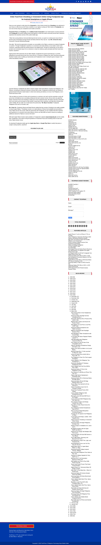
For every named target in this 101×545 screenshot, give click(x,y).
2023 (71, 281)
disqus (57, 142)
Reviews (47, 13)
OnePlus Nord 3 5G (73, 163)
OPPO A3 (70, 134)
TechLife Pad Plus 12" (73, 189)
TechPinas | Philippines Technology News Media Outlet (55, 543)
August (73, 303)
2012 (71, 509)
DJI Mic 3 (70, 187)
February (73, 502)
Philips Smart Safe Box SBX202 (76, 59)
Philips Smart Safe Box (74, 74)
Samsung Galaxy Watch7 (74, 192)
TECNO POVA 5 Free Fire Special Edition (78, 168)
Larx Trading (71, 89)
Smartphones (35, 13)
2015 (71, 294)
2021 (71, 285)
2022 (71, 283)
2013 (71, 507)
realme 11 (70, 173)
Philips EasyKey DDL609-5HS (75, 63)
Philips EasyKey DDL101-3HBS (76, 58)
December (74, 296)
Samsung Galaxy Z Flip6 (74, 137)
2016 (71, 293)
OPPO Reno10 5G (73, 160)
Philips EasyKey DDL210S (75, 83)
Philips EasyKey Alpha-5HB (75, 71)
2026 (71, 277)
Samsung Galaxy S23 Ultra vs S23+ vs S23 (79, 265)
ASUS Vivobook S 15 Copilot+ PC (76, 191)
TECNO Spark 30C (73, 128)
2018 (71, 290)
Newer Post (13, 137)
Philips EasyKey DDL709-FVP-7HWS (77, 87)
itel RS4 (70, 144)
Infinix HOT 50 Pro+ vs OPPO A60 (76, 129)
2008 (71, 515)
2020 (71, 286)
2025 (71, 278)
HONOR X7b (71, 151)
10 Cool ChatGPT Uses (74, 246)
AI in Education (72, 247)
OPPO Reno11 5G (73, 153)
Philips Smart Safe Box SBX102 (76, 52)
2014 (71, 506)
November (74, 298)
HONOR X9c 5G (72, 126)
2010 (71, 512)
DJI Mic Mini (71, 195)
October (73, 299)
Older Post (61, 137)
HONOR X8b (71, 152)
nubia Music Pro (72, 122)
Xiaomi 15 (70, 121)
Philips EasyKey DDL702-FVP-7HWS (77, 51)
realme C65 (71, 140)
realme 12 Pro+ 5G (73, 149)
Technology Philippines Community (71, 13)
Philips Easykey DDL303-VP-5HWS (77, 78)
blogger (62, 142)
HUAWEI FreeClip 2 (73, 184)
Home (11, 13)
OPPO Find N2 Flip (73, 266)
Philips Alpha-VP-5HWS (74, 86)
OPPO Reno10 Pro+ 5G (74, 159)
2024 (71, 280)
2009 (71, 514)
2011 (71, 511)
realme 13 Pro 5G (72, 133)
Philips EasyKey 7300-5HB (75, 77)
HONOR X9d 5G (72, 120)
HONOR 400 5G (72, 124)
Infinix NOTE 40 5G (73, 141)
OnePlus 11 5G (72, 161)
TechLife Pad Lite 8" (73, 188)
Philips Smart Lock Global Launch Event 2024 (79, 62)
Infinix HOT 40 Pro (73, 175)
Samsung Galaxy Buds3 (74, 193)
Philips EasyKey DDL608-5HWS (76, 73)
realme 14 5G (71, 125)
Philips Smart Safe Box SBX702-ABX (77, 69)
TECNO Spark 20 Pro (73, 169)
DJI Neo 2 (70, 185)
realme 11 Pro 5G (72, 172)
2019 (71, 288)
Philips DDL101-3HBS (73, 79)
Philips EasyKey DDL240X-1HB (76, 60)
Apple (28, 13)
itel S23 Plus (71, 148)
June (72, 306)
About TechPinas (19, 13)
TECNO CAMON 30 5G (74, 145)
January (73, 504)
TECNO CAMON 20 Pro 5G (75, 171)
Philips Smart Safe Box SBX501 (76, 48)
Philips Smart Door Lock (74, 75)
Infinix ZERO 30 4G (73, 176)
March (73, 311)
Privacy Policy (55, 13)
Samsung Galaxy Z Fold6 (74, 136)
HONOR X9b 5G (72, 155)
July (72, 304)
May (72, 307)
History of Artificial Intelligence (75, 245)
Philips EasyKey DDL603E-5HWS (76, 81)
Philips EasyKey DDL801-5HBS (76, 54)
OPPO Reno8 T (72, 165)
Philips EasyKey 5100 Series (75, 82)
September (74, 301)
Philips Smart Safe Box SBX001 (76, 70)
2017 (71, 291)
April (72, 309)
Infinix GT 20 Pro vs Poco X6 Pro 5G (77, 139)
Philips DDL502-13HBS (74, 50)
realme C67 (71, 156)
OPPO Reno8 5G (72, 164)
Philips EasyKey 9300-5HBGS (75, 85)
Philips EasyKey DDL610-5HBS (76, 56)
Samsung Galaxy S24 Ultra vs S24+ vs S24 (79, 255)
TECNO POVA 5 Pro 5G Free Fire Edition (78, 167)
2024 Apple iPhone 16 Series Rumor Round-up (80, 249)
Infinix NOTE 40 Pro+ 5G (74, 143)
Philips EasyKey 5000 (73, 65)
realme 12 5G (71, 147)
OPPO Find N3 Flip (73, 157)
